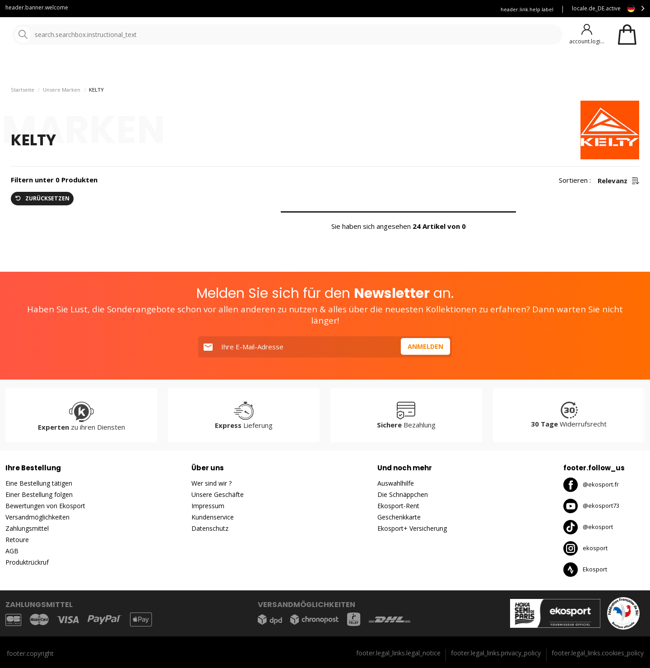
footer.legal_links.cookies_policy (598, 653)
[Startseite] (53, 35)
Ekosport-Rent (398, 505)
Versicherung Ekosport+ (452, 9)
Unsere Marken (273, 67)
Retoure (17, 539)
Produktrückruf (27, 562)
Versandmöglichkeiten (37, 517)
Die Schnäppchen (402, 494)
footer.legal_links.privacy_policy (496, 653)
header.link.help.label (527, 9)
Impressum (207, 505)
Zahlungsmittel (27, 528)
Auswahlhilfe (395, 483)
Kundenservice (320, 9)
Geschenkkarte (399, 517)
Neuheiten (329, 67)
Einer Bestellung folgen (39, 494)
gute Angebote (393, 67)
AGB (12, 551)
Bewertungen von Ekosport (45, 505)
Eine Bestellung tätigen (38, 483)
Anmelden (424, 346)
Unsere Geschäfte (217, 494)
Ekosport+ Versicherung (412, 528)
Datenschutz (209, 528)
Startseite (22, 113)
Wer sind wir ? (211, 483)
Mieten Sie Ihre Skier (381, 9)
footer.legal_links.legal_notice (398, 653)
